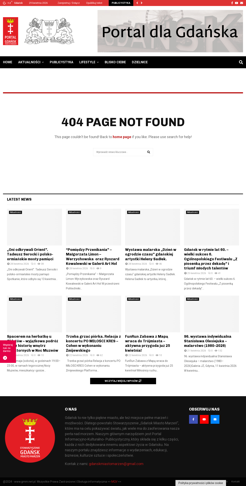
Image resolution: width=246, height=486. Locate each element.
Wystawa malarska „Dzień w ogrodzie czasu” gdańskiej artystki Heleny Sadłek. (150, 254)
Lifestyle (87, 62)
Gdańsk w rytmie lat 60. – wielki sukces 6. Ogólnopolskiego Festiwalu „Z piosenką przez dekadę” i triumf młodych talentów (210, 259)
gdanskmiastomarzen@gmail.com (116, 464)
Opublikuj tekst (94, 3)
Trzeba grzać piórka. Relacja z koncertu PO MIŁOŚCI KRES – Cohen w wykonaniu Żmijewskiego (93, 343)
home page (122, 137)
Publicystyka (61, 62)
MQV (114, 481)
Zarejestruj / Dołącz (67, 3)
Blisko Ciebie (115, 62)
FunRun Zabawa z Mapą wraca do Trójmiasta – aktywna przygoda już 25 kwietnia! (147, 343)
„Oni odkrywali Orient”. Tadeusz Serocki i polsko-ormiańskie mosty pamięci (30, 254)
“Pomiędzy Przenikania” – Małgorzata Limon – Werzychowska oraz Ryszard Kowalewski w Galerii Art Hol (92, 256)
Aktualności (29, 62)
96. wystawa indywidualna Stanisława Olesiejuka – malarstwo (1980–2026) (207, 341)
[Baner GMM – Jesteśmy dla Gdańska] (170, 31)
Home (7, 62)
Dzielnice (140, 62)
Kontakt (235, 481)
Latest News (19, 199)
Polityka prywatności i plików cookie (200, 483)
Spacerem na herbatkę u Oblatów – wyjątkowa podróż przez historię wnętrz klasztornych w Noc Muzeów (32, 343)
